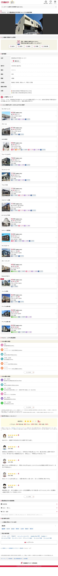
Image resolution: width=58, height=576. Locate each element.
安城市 (28, 46)
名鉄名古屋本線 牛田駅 (17, 91)
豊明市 (17, 528)
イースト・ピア (6, 536)
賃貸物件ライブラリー (14, 548)
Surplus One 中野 (35, 536)
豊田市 (31, 528)
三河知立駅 (45, 46)
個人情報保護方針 (18, 558)
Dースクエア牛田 (6, 538)
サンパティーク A (16, 538)
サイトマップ (4, 558)
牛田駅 (36, 46)
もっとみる (28, 372)
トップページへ (30, 542)
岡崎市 (27, 528)
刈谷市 (20, 46)
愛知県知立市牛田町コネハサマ (18, 58)
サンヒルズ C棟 (38, 538)
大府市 (22, 528)
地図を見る (16, 61)
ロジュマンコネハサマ (23, 536)
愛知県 (3, 526)
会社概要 (26, 558)
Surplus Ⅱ (44, 536)
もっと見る (28, 496)
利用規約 (10, 558)
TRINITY (13, 536)
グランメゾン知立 (27, 538)
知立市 (13, 46)
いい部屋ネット (4, 548)
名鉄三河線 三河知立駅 (17, 92)
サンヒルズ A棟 (47, 538)
